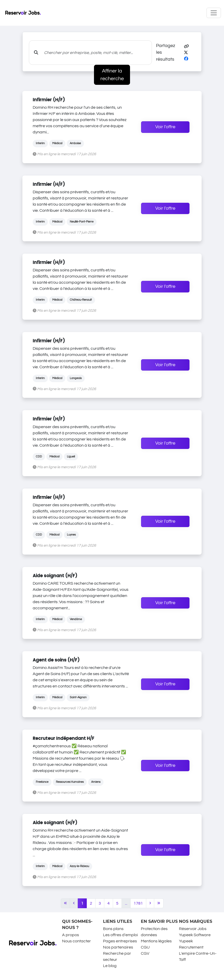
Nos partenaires (118, 947)
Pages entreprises (120, 941)
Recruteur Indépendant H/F (63, 738)
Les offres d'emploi (120, 935)
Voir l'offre (165, 127)
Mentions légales (156, 941)
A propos (70, 935)
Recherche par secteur (117, 956)
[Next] (150, 903)
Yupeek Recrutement (191, 944)
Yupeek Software (195, 935)
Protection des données (154, 932)
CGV (145, 953)
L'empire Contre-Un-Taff (198, 956)
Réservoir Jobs (192, 929)
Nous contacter (76, 941)
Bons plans (113, 929)
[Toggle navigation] (213, 13)
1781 (138, 903)
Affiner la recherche (112, 74)
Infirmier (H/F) (49, 100)
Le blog (110, 966)
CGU (145, 947)
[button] (186, 46)
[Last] (158, 903)
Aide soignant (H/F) (55, 576)
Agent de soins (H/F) (56, 660)
